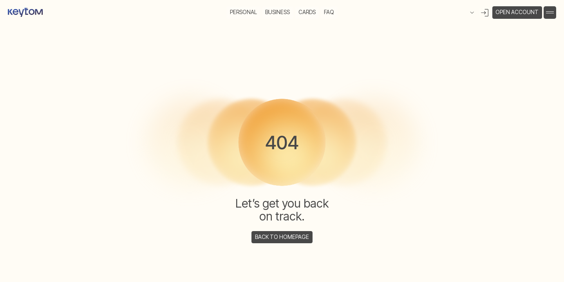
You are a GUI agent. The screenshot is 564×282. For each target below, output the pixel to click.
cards (307, 12)
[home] (25, 12)
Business (277, 12)
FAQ (329, 12)
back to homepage (282, 236)
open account (517, 12)
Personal (243, 12)
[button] (550, 12)
